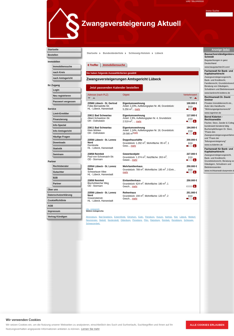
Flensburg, (150, 217)
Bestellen (53, 55)
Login (188, 1)
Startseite (53, 49)
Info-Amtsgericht (62, 131)
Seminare (58, 154)
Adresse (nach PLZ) (98, 94)
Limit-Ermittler (61, 113)
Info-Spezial (59, 125)
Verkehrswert (190, 94)
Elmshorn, (132, 217)
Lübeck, (183, 217)
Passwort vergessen (64, 101)
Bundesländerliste (113, 53)
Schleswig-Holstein (139, 53)
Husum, (160, 217)
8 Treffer (93, 65)
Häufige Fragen (61, 136)
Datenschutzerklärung (60, 195)
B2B (55, 177)
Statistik (57, 148)
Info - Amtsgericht (92, 209)
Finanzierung (60, 119)
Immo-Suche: (212, 10)
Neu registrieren (198, 1)
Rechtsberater (61, 166)
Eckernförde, (120, 217)
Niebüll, (102, 220)
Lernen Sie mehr (90, 328)
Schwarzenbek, (93, 223)
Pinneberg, (137, 220)
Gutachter (58, 172)
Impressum (54, 211)
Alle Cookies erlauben (207, 324)
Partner (57, 183)
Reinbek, (166, 220)
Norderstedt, (113, 220)
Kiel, (176, 217)
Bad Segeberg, (106, 217)
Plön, (146, 220)
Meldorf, (192, 217)
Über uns (53, 189)
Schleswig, (189, 220)
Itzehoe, (169, 217)
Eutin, (140, 217)
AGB (50, 205)
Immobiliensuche (62, 66)
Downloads (59, 142)
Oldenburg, (126, 220)
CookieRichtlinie (57, 200)
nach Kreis (59, 72)
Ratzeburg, (155, 220)
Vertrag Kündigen (57, 216)
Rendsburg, (177, 220)
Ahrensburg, (91, 217)
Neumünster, (92, 220)
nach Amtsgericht (63, 78)
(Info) (226, 49)
